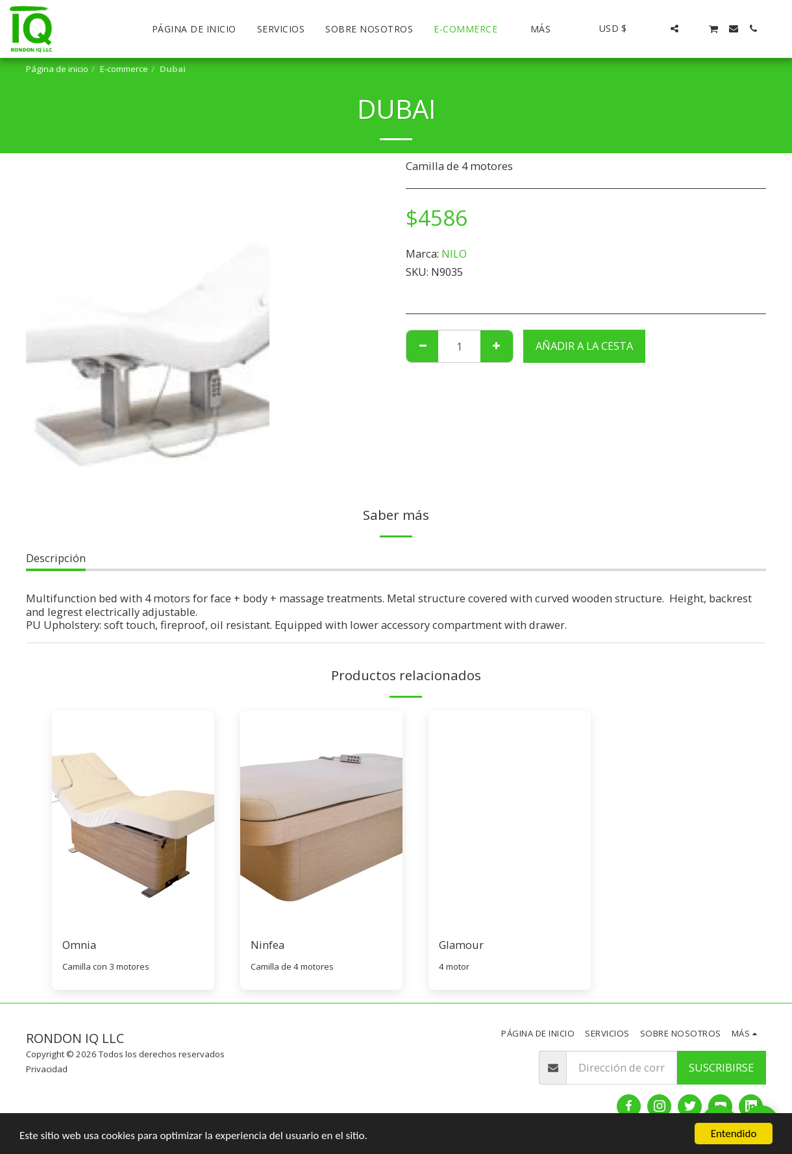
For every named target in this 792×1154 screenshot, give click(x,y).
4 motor (454, 966)
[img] (133, 819)
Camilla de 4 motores (292, 966)
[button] (655, 28)
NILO (454, 253)
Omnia (79, 944)
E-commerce (124, 69)
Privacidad (47, 1069)
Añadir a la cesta (584, 345)
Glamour (461, 944)
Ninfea (267, 944)
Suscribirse (721, 1067)
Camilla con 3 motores (105, 966)
